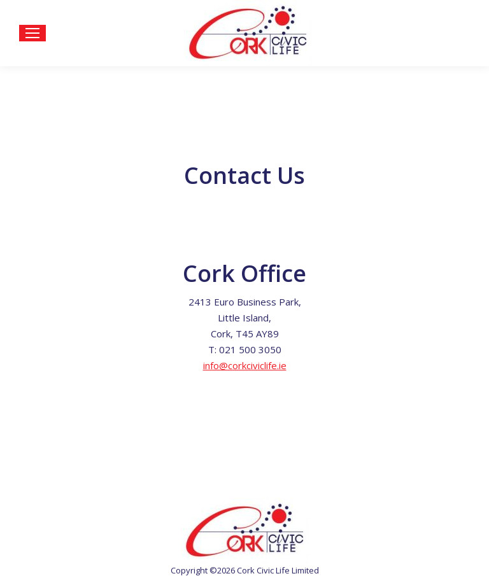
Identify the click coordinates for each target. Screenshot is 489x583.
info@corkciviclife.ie (245, 365)
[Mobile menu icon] (32, 33)
